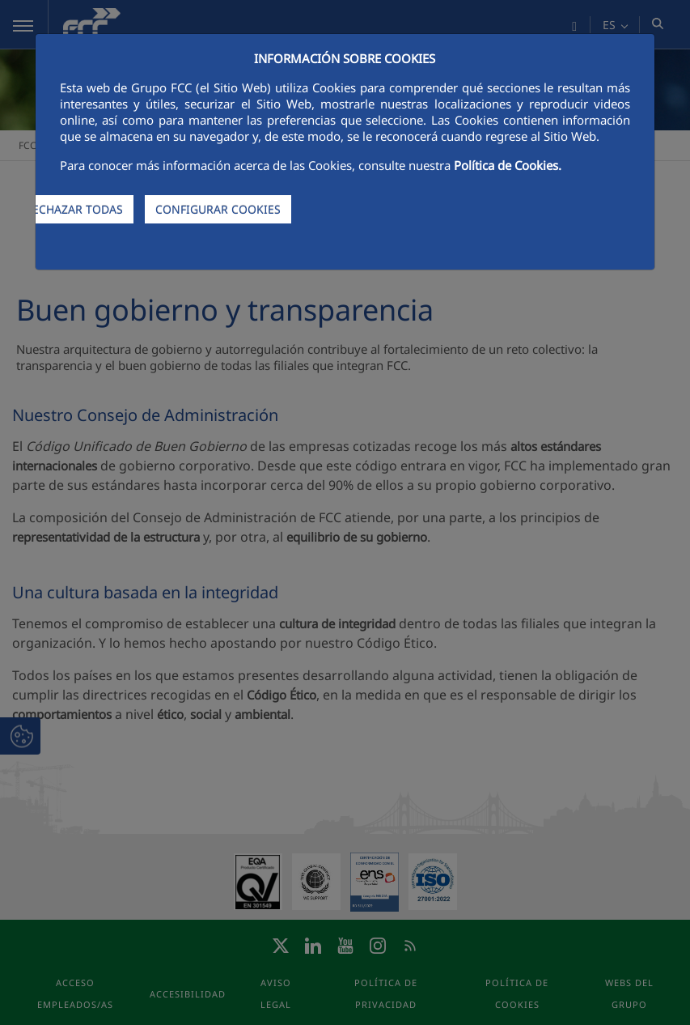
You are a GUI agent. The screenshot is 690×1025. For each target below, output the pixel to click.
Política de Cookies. (507, 165)
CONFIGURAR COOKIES (218, 209)
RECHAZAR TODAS (74, 209)
